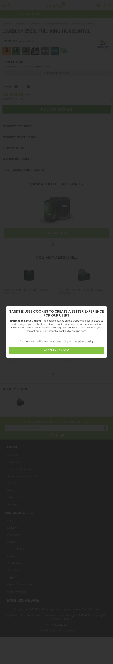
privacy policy (85, 341)
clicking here (79, 330)
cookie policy (60, 341)
